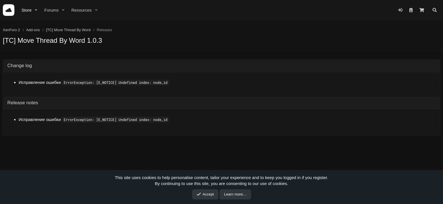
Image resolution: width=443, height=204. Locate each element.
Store (26, 10)
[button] (36, 10)
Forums (51, 10)
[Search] (434, 10)
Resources (81, 10)
